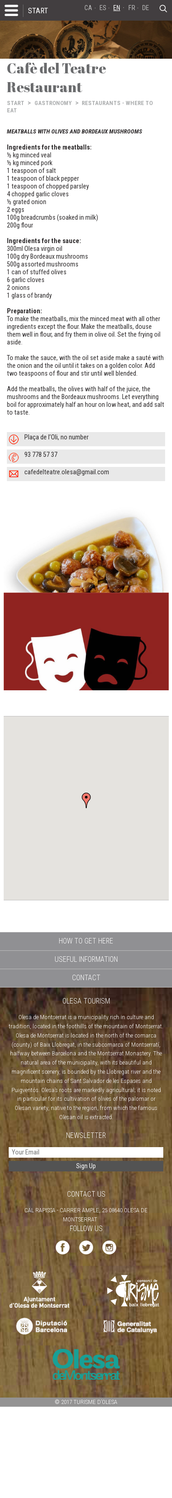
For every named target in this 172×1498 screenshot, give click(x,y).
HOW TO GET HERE (86, 941)
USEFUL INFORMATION (86, 959)
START (38, 10)
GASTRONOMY (53, 103)
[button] (86, 800)
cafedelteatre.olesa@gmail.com (66, 472)
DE (145, 8)
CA (88, 8)
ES (103, 8)
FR (131, 8)
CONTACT (86, 977)
